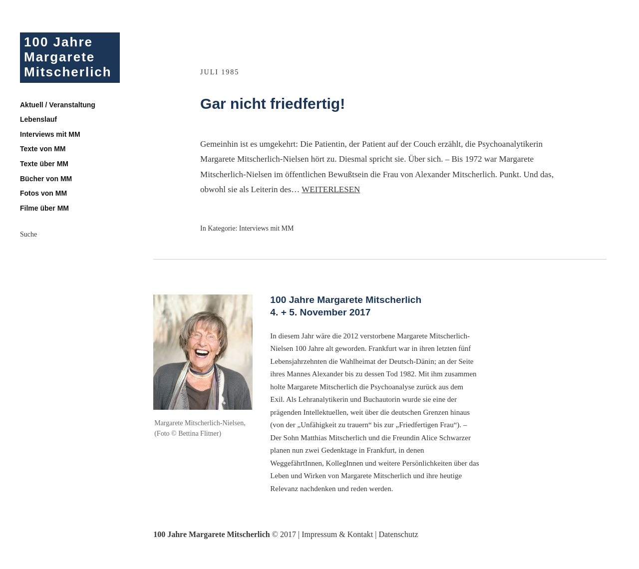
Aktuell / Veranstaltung (57, 105)
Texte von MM (43, 149)
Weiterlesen (331, 189)
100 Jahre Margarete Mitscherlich (68, 56)
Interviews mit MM (50, 134)
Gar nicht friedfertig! (272, 103)
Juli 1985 (219, 72)
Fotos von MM (43, 193)
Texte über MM (44, 164)
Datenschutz (398, 534)
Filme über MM (44, 208)
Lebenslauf (38, 119)
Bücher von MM (46, 179)
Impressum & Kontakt (337, 534)
